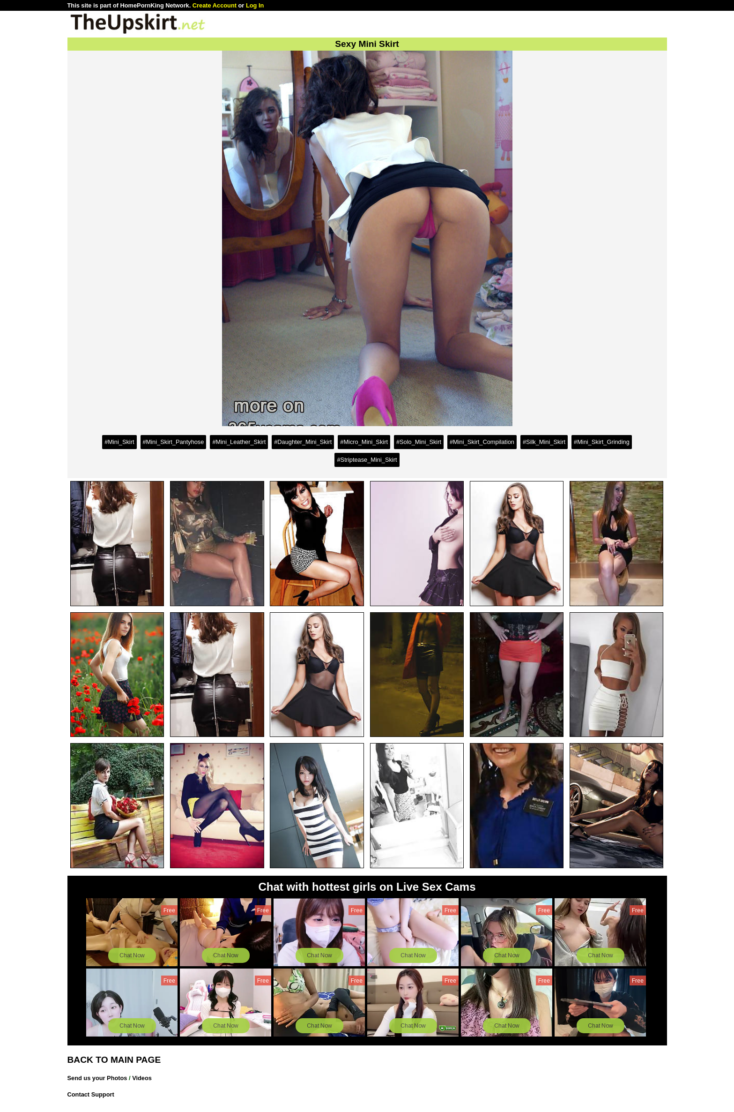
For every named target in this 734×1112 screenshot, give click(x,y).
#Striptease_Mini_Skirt (367, 459)
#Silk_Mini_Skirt (544, 441)
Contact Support (90, 1094)
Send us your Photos (97, 1078)
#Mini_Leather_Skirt (239, 441)
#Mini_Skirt (119, 441)
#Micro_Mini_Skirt (364, 441)
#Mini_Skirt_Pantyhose (173, 441)
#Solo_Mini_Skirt (418, 441)
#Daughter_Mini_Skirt (303, 441)
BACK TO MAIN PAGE (114, 1060)
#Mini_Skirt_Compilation (482, 441)
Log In (255, 5)
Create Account (215, 5)
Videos (142, 1078)
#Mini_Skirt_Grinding (602, 441)
